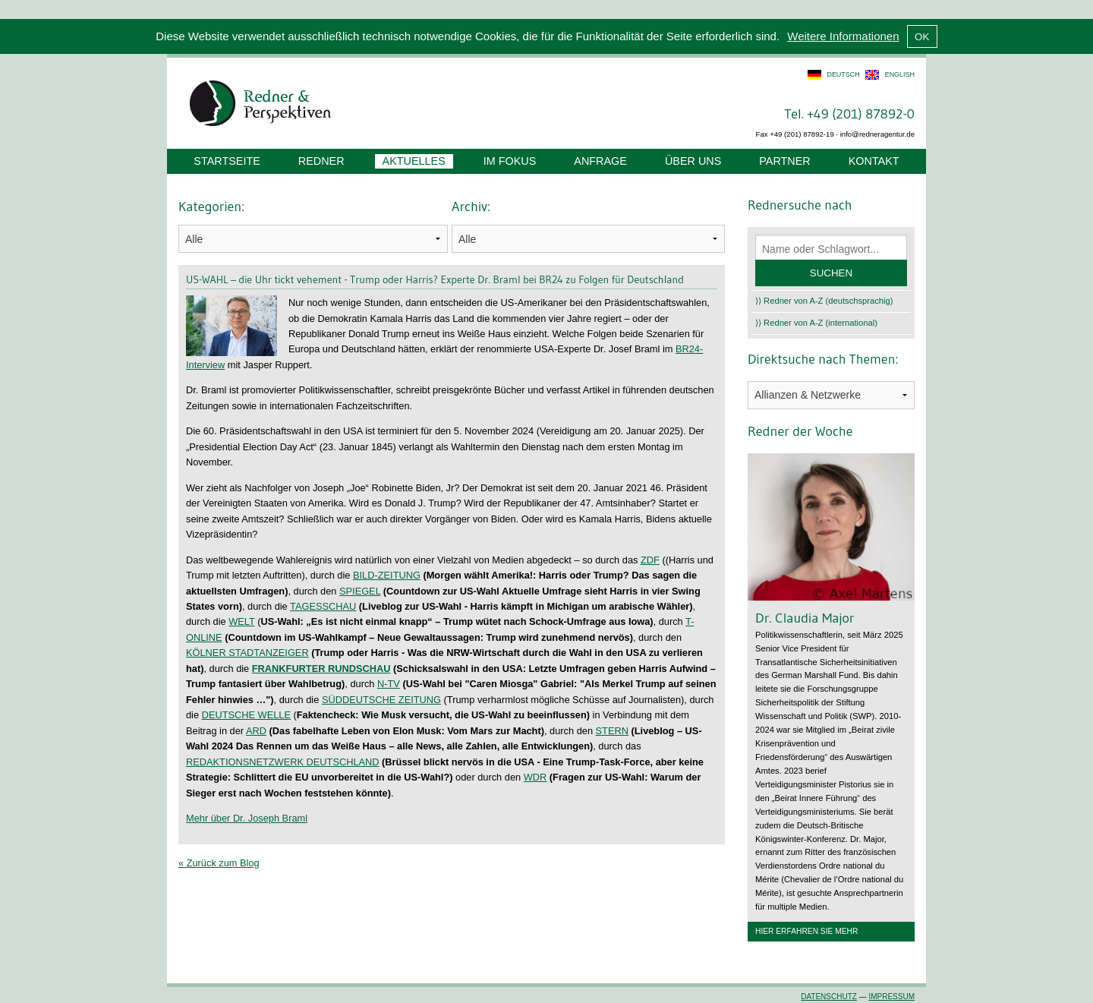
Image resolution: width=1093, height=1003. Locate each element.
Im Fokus (510, 161)
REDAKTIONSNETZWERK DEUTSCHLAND (283, 762)
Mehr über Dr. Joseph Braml (246, 818)
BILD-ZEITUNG (387, 575)
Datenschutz (829, 996)
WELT (241, 621)
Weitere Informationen (843, 36)
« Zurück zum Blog (219, 863)
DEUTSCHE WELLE (246, 715)
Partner (784, 161)
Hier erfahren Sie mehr (806, 931)
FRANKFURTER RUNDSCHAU (321, 668)
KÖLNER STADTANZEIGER (247, 652)
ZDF (650, 560)
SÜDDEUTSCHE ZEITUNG (381, 699)
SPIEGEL (359, 591)
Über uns (693, 161)
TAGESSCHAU (323, 606)
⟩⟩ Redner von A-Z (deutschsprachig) (824, 300)
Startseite (227, 161)
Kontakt (874, 161)
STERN (612, 730)
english (900, 74)
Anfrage (600, 161)
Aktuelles (414, 161)
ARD (256, 730)
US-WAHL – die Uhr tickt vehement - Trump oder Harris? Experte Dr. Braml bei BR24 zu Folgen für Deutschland (435, 279)
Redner (321, 161)
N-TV (388, 683)
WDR (535, 777)
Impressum (891, 996)
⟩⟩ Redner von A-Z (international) (816, 322)
